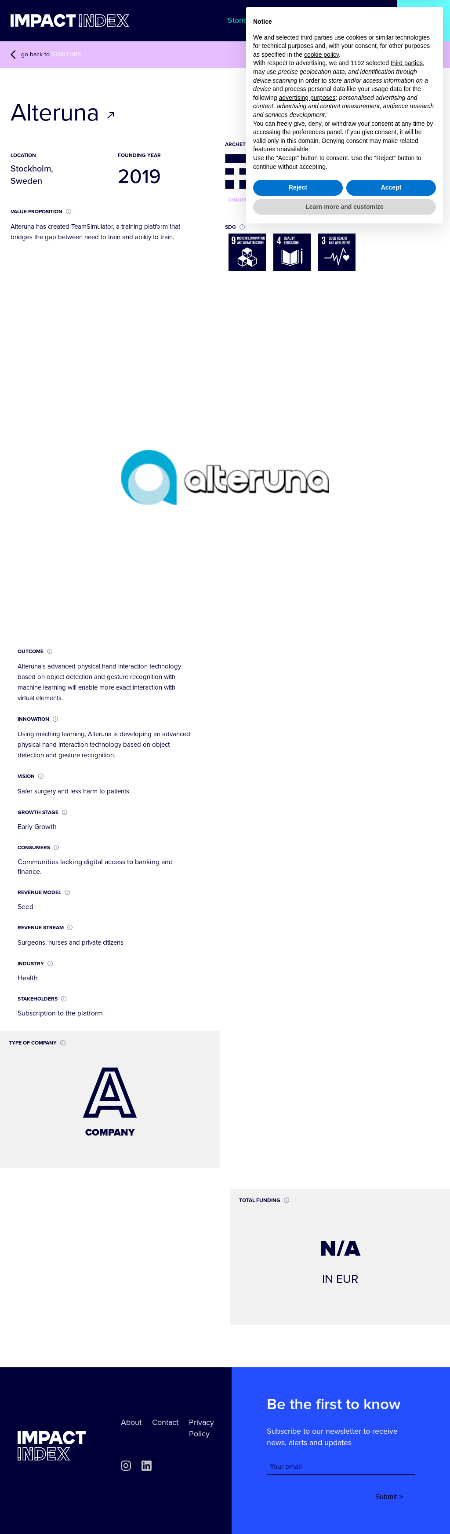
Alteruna (63, 113)
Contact (165, 1422)
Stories (239, 20)
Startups (424, 20)
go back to (46, 54)
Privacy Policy (201, 1428)
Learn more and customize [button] (344, 1509)
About (131, 1422)
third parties (407, 1366)
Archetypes (365, 20)
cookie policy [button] (321, 1358)
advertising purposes (307, 1400)
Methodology (298, 20)
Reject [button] (298, 1490)
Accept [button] (391, 1490)
